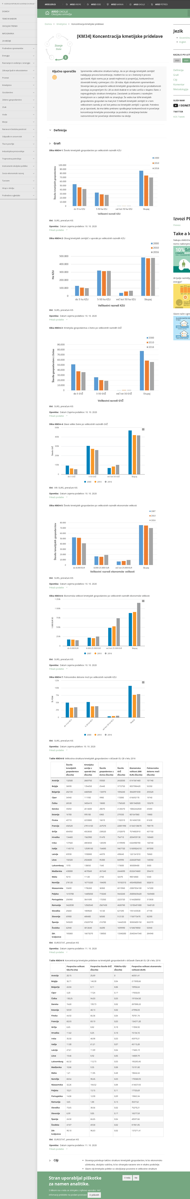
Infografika (8, 33)
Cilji (157, 79)
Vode (4, 114)
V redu (127, 1177)
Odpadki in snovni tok (12, 136)
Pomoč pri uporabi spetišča (93, 1171)
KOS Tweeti (161, 116)
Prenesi (159, 225)
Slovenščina (167, 37)
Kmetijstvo (7, 85)
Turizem (6, 180)
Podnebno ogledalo (11, 195)
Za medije (6, 40)
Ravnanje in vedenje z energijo (16, 63)
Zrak (4, 107)
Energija (6, 55)
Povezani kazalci (125, 1168)
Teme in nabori (9, 18)
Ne (136, 1177)
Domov (5, 11)
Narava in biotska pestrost (14, 129)
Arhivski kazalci (124, 1171)
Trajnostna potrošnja (11, 158)
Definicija (160, 70)
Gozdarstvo (7, 92)
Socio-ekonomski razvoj (13, 173)
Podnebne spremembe (12, 48)
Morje (4, 122)
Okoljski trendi (9, 26)
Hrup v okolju (8, 188)
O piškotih (94, 1194)
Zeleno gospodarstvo (12, 99)
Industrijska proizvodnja (13, 151)
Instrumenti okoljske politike (15, 166)
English (164, 42)
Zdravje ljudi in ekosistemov (15, 70)
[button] (184, 4)
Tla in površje (8, 143)
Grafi (158, 75)
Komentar (161, 84)
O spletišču (86, 1168)
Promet (5, 77)
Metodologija (162, 89)
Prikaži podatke (56, 222)
